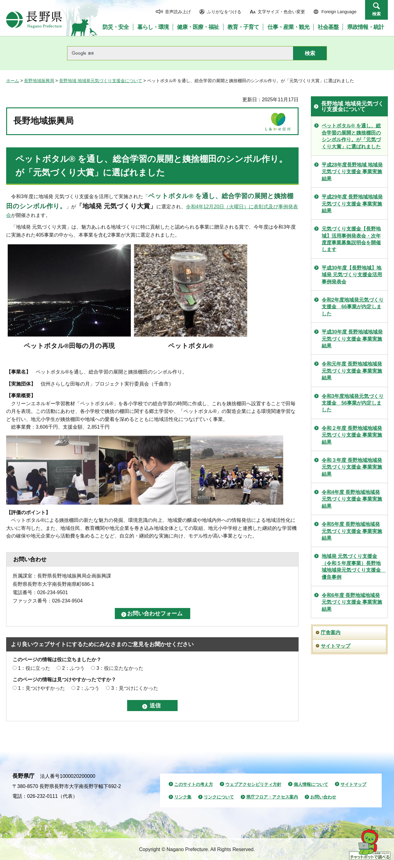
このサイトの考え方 (193, 784)
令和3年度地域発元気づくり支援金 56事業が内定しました (353, 403)
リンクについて (219, 796)
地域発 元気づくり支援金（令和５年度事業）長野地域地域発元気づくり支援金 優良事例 (354, 566)
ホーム (12, 80)
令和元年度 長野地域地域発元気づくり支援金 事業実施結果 (352, 370)
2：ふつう (73, 668)
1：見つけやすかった (41, 688)
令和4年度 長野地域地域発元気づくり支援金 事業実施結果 (352, 499)
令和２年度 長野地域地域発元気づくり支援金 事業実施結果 (352, 435)
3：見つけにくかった (134, 688)
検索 (376, 13)
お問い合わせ (323, 796)
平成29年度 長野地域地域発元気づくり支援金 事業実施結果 (352, 203)
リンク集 (182, 796)
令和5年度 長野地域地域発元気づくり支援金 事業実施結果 (352, 531)
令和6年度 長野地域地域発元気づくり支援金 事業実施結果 (352, 602)
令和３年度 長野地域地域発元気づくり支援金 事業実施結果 (352, 467)
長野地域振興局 (39, 80)
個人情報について (311, 784)
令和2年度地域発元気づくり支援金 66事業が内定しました (353, 306)
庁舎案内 (330, 632)
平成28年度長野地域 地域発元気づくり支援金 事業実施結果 (352, 171)
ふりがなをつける (224, 11)
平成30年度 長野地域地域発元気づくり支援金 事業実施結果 (352, 338)
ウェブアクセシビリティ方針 (253, 784)
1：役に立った (34, 668)
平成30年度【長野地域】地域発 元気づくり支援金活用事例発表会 (352, 274)
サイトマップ (335, 646)
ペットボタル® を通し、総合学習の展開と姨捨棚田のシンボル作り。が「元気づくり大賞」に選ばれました (351, 136)
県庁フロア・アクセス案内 (272, 796)
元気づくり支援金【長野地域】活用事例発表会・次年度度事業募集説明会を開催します (351, 239)
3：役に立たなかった (119, 668)
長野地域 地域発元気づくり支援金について (100, 80)
